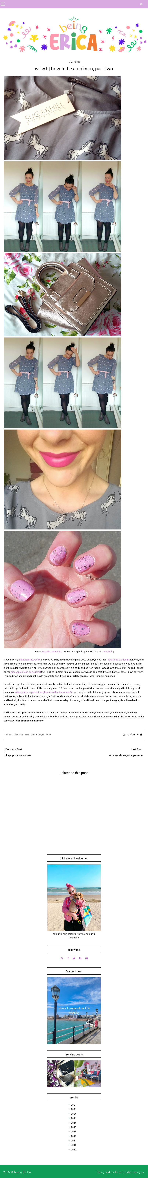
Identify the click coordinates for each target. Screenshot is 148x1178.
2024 (74, 1105)
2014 (74, 1140)
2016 (74, 1131)
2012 (74, 1149)
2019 (74, 1118)
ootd (27, 735)
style (41, 735)
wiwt (48, 735)
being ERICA (22, 1172)
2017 (74, 1127)
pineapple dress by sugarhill (26, 672)
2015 (74, 1136)
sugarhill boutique (51, 651)
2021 (74, 1109)
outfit (34, 735)
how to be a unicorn (118, 659)
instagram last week (29, 659)
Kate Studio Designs (129, 1172)
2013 (74, 1145)
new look (108, 651)
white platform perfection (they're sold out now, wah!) (43, 692)
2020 (74, 1114)
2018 (74, 1123)
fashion (19, 735)
